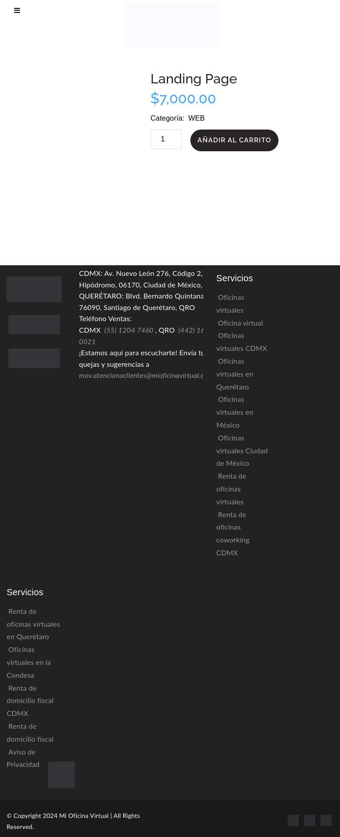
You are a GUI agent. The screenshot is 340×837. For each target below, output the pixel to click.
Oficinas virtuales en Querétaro (235, 374)
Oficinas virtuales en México (235, 412)
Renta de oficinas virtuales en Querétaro (33, 624)
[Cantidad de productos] (166, 139)
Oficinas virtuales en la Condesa (29, 662)
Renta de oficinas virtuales (231, 489)
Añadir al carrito (234, 140)
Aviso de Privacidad (23, 758)
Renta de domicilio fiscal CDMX (30, 701)
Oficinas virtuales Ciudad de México (242, 450)
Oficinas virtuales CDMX (241, 341)
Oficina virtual (240, 322)
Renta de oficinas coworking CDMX (233, 533)
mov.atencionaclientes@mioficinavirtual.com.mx (151, 375)
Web (196, 118)
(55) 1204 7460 (129, 330)
